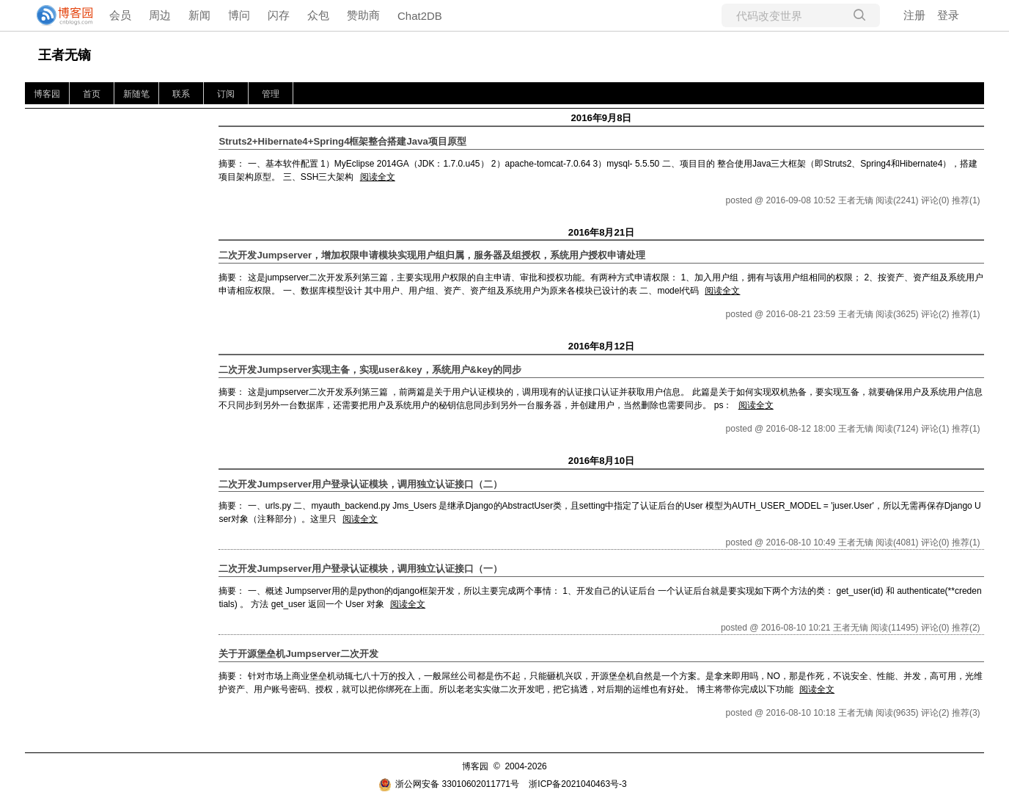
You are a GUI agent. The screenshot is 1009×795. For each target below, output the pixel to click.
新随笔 (136, 94)
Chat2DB (419, 16)
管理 (270, 94)
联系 (181, 94)
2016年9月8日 (600, 117)
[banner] (58, 15)
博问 (239, 15)
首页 (91, 94)
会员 (120, 15)
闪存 (279, 15)
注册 (914, 15)
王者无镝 (64, 55)
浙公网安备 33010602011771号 (448, 784)
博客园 (47, 94)
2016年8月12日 (601, 346)
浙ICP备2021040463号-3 (577, 784)
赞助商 (363, 15)
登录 (948, 15)
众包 (318, 15)
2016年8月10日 (601, 460)
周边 (160, 15)
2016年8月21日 (601, 232)
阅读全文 (377, 177)
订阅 (226, 94)
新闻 (199, 15)
